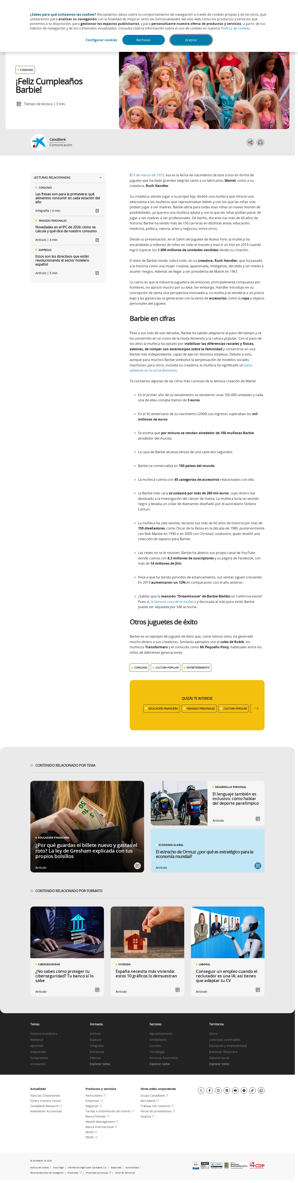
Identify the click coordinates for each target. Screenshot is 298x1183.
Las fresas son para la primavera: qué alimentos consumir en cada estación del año (67, 198)
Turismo (155, 1046)
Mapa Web (116, 1167)
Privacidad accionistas (98, 1172)
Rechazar (143, 40)
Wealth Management (102, 1122)
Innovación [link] (38, 1064)
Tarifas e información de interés (110, 1111)
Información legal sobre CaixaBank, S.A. (87, 1167)
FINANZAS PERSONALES (201, 708)
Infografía (97, 1046)
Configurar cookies (101, 40)
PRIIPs (91, 1137)
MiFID (91, 1132)
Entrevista (97, 1052)
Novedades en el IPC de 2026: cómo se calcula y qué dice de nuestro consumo (66, 229)
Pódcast (95, 1058)
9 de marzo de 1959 (148, 175)
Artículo (95, 1034)
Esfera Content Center (45, 1101)
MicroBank (150, 1101)
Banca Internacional (101, 1127)
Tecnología (157, 1052)
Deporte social (219, 1058)
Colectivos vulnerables (224, 1040)
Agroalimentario (161, 1034)
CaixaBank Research (46, 1106)
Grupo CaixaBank (154, 1095)
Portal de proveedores (158, 1111)
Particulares (96, 1095)
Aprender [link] (37, 1046)
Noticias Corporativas (45, 1095)
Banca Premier (97, 1116)
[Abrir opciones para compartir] (250, 142)
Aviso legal (58, 1167)
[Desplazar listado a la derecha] (256, 708)
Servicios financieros (164, 1058)
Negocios (94, 1106)
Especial (95, 1040)
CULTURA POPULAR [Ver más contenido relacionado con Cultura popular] (166, 667)
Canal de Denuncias (125, 1172)
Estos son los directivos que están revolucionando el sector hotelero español (62, 261)
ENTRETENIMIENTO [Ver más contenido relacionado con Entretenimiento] (198, 667)
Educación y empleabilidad (228, 1046)
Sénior (213, 1034)
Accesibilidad (132, 1167)
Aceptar (191, 40)
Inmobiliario (158, 1040)
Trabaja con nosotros (157, 1106)
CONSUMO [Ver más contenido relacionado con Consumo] (140, 667)
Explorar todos (100, 1064)
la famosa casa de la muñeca (173, 601)
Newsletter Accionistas (46, 1111)
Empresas (94, 1101)
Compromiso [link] (39, 1058)
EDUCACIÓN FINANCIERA (163, 708)
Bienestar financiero (223, 1052)
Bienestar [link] (37, 1040)
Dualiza (147, 1116)
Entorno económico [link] (43, 1034)
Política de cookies (235, 28)
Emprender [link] (38, 1052)
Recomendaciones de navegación (47, 1172)
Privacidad (75, 1172)
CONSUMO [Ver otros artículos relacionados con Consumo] (26, 70)
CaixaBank (58, 139)
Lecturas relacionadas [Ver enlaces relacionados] (68, 177)
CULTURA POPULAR (235, 708)
